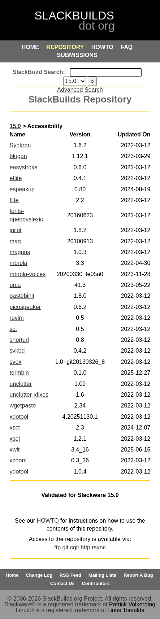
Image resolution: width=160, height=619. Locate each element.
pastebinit (22, 296)
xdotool (19, 417)
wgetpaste (23, 405)
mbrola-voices (28, 274)
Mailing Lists (102, 575)
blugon (18, 156)
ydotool (19, 471)
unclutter (21, 384)
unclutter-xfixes (29, 395)
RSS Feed (70, 575)
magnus (20, 252)
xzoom (18, 460)
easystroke (24, 167)
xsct (15, 427)
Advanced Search (80, 90)
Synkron (20, 145)
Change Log (39, 575)
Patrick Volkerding (132, 604)
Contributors (95, 583)
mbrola (18, 263)
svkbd (17, 351)
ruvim (17, 318)
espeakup (22, 189)
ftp (57, 547)
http (85, 547)
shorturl (19, 340)
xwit (15, 449)
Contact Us (62, 583)
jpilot (16, 230)
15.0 (15, 126)
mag (15, 241)
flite (14, 200)
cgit (74, 547)
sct (13, 329)
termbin (19, 373)
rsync (98, 547)
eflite (16, 178)
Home (12, 575)
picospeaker (25, 307)
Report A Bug (138, 575)
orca (15, 285)
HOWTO (48, 521)
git (65, 547)
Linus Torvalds (125, 610)
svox (16, 362)
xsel (15, 439)
